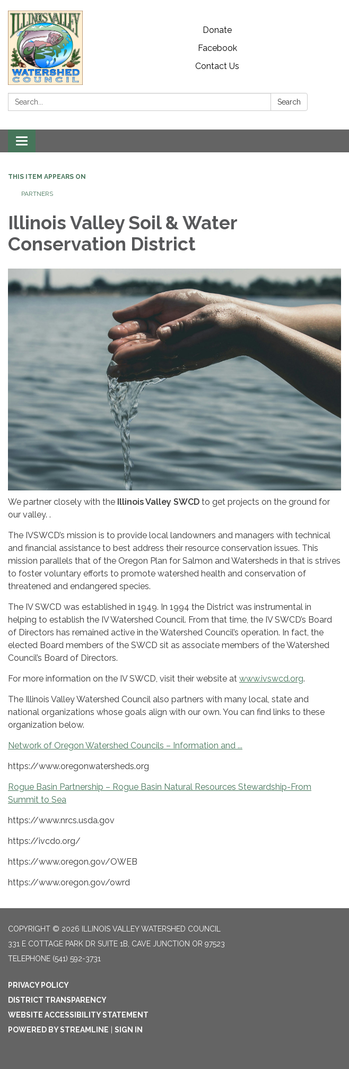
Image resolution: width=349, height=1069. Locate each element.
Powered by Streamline (58, 1029)
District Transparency (57, 1000)
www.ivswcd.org (271, 679)
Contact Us (217, 66)
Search (289, 102)
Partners (37, 193)
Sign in (129, 1029)
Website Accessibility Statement (78, 1015)
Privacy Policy (38, 985)
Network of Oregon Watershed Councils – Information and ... (125, 745)
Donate (217, 30)
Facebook (217, 48)
